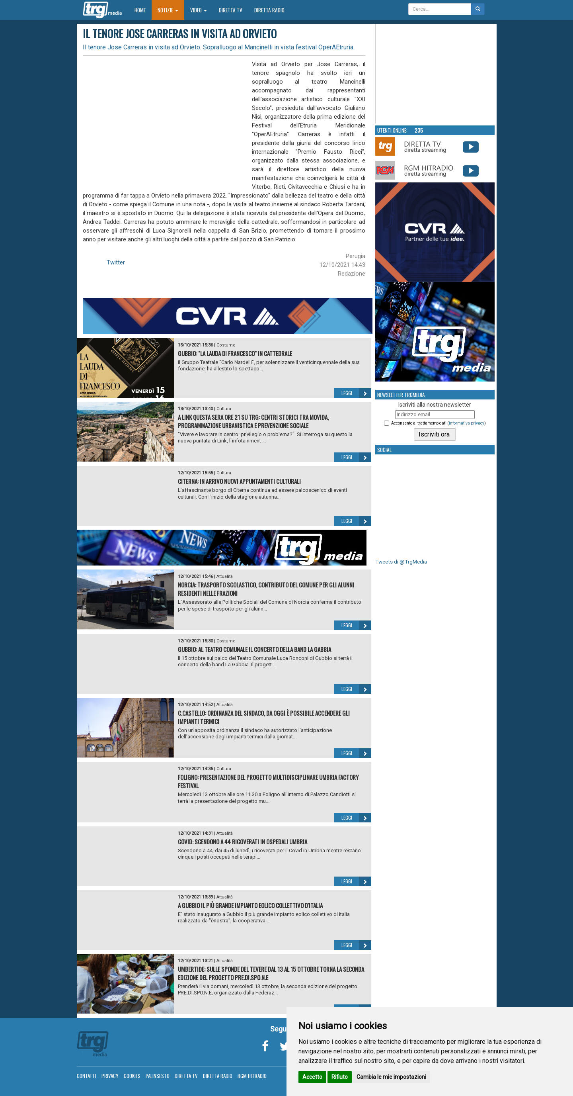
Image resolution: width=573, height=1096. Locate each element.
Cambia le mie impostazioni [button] (391, 1077)
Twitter (116, 262)
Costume (226, 345)
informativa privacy (466, 423)
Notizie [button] (168, 10)
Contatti (86, 1076)
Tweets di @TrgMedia (401, 562)
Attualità (224, 576)
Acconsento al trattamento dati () (438, 423)
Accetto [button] (312, 1077)
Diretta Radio (269, 10)
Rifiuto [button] (339, 1077)
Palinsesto (158, 1076)
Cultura (223, 408)
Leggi (356, 393)
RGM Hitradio (252, 1076)
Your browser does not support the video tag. (435, 74)
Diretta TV (230, 10)
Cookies (132, 1076)
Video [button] (198, 10)
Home (143, 10)
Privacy (110, 1076)
